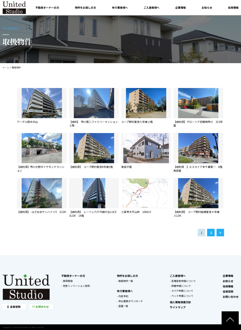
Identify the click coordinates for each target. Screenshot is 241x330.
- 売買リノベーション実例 (75, 286)
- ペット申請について (181, 296)
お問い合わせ (231, 297)
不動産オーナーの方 (47, 7)
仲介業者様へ (120, 7)
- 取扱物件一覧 (125, 281)
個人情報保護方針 (180, 302)
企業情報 (180, 7)
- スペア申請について (181, 290)
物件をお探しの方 (85, 7)
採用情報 (233, 7)
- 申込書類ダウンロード (130, 301)
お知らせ (207, 7)
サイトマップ (178, 307)
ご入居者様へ (151, 7)
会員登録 (15, 307)
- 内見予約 (122, 296)
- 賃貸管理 (67, 281)
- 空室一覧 (122, 306)
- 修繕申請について (180, 286)
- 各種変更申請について (183, 281)
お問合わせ (42, 307)
